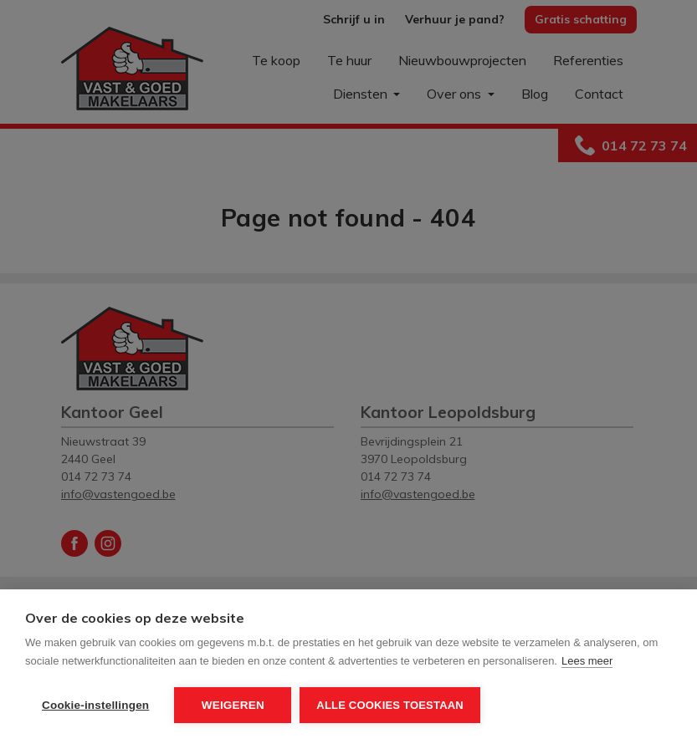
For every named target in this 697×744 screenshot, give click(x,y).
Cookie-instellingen (95, 705)
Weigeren (233, 705)
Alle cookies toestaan (390, 705)
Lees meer (586, 661)
